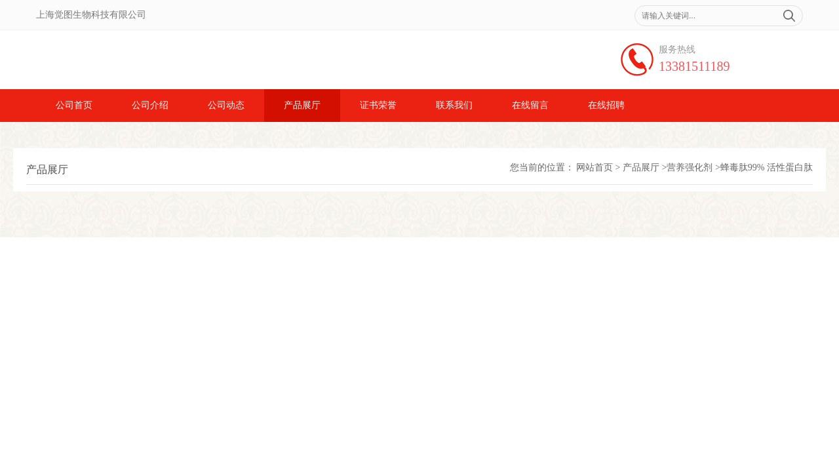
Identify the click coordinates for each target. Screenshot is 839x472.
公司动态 (226, 105)
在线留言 (530, 105)
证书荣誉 (378, 105)
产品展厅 (302, 105)
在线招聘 (606, 105)
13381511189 (694, 66)
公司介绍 (150, 105)
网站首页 (594, 167)
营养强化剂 (689, 167)
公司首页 (74, 105)
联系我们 (454, 105)
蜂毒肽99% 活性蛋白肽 (766, 167)
